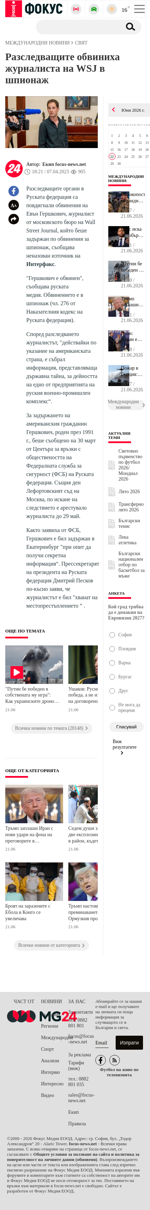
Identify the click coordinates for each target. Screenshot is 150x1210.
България (50, 1014)
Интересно (52, 1083)
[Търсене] (76, 26)
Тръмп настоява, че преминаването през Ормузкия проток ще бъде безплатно (95, 913)
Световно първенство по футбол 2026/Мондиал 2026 (130, 465)
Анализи (50, 1060)
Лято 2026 (129, 491)
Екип (73, 1112)
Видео (47, 1095)
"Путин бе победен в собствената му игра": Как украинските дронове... (133, 267)
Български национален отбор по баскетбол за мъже (131, 565)
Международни (54, 1037)
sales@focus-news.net (81, 1097)
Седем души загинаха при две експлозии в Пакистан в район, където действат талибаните (95, 835)
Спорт (47, 1049)
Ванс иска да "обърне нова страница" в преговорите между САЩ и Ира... (133, 232)
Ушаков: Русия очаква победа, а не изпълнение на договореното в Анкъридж (93, 696)
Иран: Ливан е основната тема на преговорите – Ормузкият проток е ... (133, 337)
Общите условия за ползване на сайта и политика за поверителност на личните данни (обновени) (73, 1157)
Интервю (50, 1072)
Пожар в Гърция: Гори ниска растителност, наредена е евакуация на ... (133, 371)
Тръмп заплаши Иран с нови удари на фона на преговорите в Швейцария (29, 835)
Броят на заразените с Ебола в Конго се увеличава (27, 912)
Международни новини (126, 178)
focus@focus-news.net (81, 1039)
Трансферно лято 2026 (131, 507)
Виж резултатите (125, 747)
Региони (49, 1026)
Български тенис (129, 523)
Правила (77, 1123)
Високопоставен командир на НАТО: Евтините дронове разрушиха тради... (133, 198)
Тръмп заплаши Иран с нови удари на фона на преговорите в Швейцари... (133, 302)
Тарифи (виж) (76, 1065)
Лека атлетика (127, 539)
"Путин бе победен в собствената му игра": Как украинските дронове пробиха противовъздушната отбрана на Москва (32, 696)
